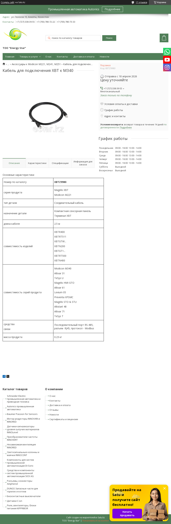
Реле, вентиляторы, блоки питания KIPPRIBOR (21, 507)
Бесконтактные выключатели (23, 496)
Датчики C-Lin (14, 500)
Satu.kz (101, 517)
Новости (104, 56)
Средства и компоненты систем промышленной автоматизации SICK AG (20, 473)
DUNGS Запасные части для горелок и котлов (22, 490)
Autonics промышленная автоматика (20, 408)
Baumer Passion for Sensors (22, 414)
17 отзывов (141, 2)
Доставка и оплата (83, 56)
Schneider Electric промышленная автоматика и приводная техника (23, 398)
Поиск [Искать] (109, 38)
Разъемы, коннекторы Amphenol (19, 482)
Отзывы (53, 409)
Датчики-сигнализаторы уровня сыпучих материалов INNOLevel (23, 429)
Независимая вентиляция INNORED (21, 446)
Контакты (62, 56)
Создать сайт (7, 2)
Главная (9, 56)
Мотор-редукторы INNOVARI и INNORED (23, 420)
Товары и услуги (29, 56)
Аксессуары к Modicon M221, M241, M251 (36, 64)
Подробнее (112, 9)
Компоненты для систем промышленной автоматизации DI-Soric (20, 462)
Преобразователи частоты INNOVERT (22, 438)
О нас (48, 56)
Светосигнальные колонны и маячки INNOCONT (23, 454)
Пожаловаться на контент (95, 520)
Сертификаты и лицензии (63, 419)
